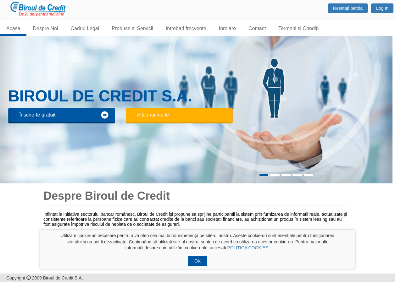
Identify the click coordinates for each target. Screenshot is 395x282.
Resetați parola (348, 8)
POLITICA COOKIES (248, 247)
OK (197, 260)
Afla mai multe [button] (153, 114)
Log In (382, 8)
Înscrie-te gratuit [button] (63, 115)
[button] (382, 109)
